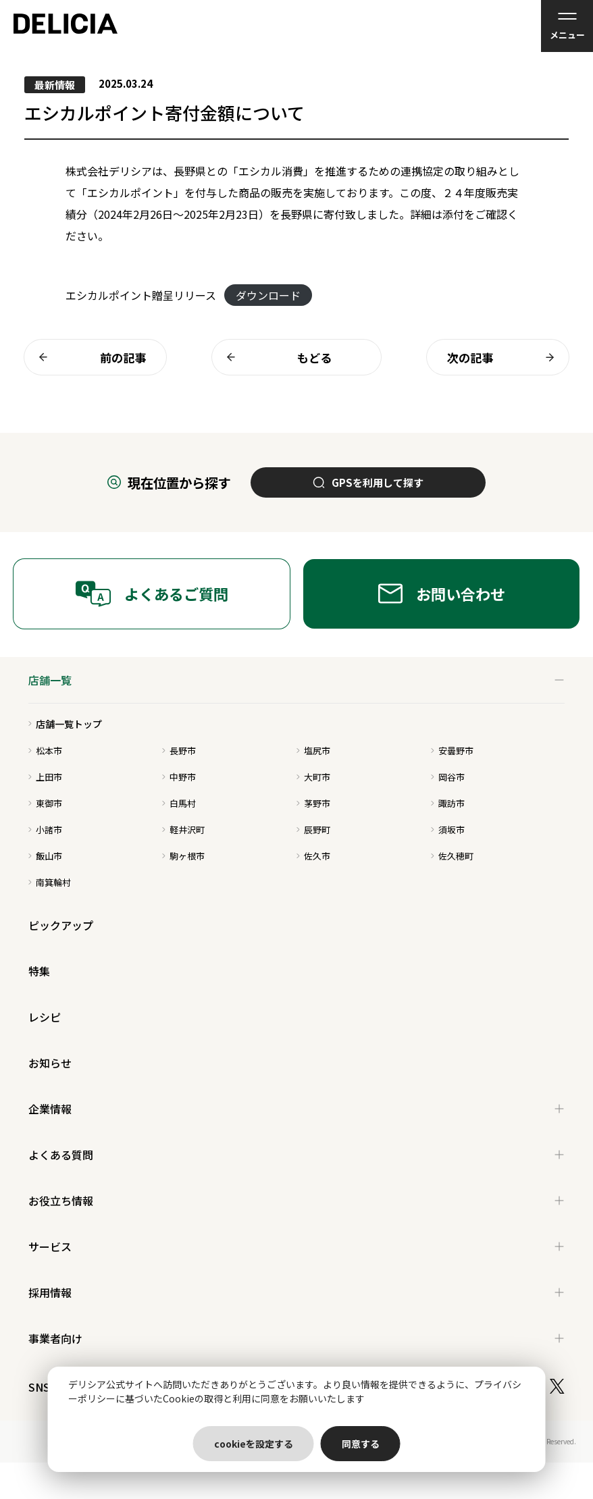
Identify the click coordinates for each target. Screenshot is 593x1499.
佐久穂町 (452, 855)
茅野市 (313, 803)
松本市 (45, 750)
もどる (275, 357)
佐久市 (313, 855)
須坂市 (448, 829)
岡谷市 (448, 776)
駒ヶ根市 (183, 855)
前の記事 (88, 357)
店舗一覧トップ (65, 724)
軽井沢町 (183, 829)
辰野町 (313, 829)
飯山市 (45, 855)
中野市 (179, 776)
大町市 (313, 776)
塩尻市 (313, 750)
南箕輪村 (49, 882)
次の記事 (504, 357)
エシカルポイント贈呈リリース (141, 295)
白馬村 (179, 803)
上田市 (45, 776)
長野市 (179, 750)
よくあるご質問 (151, 594)
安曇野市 (452, 750)
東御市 (45, 803)
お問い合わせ (441, 593)
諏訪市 (448, 803)
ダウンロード (268, 295)
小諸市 (45, 829)
